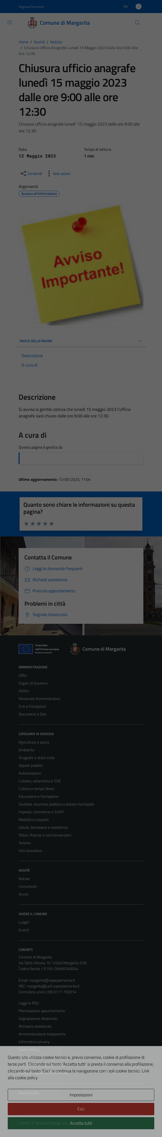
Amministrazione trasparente (42, 1034)
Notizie (24, 878)
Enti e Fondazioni (32, 706)
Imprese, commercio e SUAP (41, 812)
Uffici (23, 675)
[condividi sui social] (31, 173)
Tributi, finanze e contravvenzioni (45, 835)
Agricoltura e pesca (34, 742)
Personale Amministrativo (39, 698)
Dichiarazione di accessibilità (41, 1065)
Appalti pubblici (31, 765)
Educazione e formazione (39, 796)
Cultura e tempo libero (36, 788)
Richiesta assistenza (35, 1026)
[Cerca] (137, 23)
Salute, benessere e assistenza (43, 827)
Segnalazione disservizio (38, 1018)
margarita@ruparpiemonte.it (52, 980)
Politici (24, 691)
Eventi (24, 930)
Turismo (25, 843)
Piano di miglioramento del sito (43, 1073)
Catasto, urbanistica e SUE (40, 781)
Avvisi (23, 894)
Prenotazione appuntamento (42, 1011)
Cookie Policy (29, 1049)
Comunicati (28, 886)
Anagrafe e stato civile (37, 758)
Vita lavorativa (30, 850)
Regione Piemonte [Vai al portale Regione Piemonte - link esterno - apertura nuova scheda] (31, 6)
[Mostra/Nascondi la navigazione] (10, 22)
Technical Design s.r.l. (51, 1123)
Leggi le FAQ (29, 1003)
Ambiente (26, 750)
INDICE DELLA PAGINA (81, 341)
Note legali (27, 1057)
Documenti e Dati (32, 714)
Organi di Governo (33, 683)
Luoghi (24, 922)
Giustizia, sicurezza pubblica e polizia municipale (56, 804)
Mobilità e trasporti (34, 819)
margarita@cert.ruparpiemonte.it (53, 986)
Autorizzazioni (30, 773)
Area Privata (28, 1093)
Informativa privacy (34, 1042)
